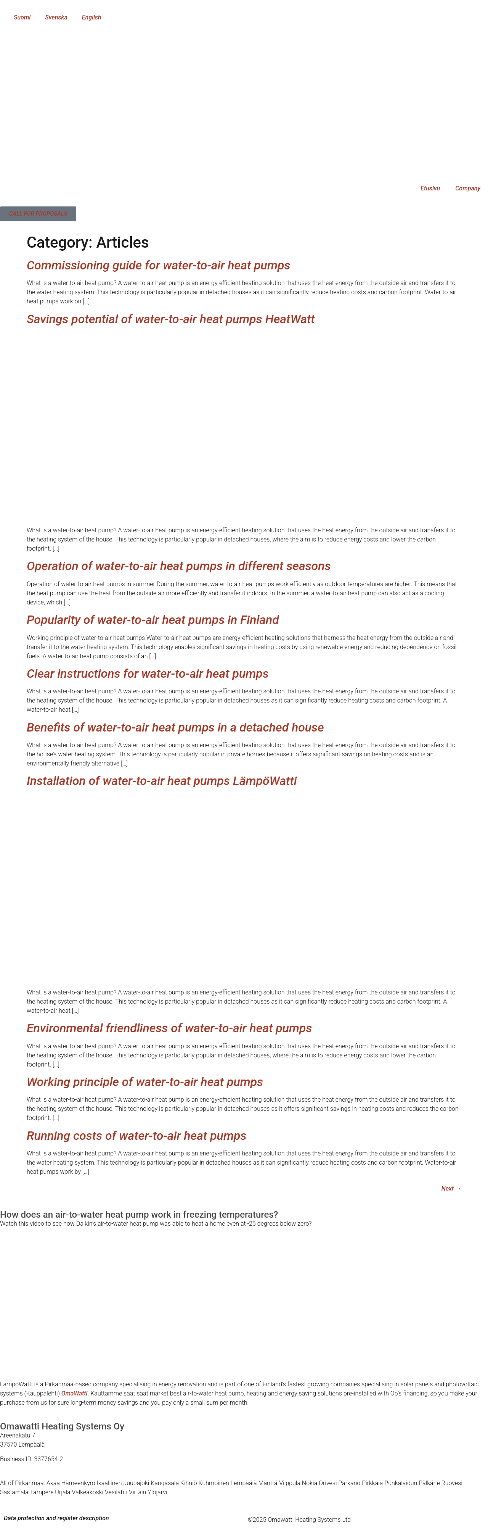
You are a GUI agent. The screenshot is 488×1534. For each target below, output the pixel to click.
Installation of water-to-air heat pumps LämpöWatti (162, 780)
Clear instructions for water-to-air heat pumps (148, 673)
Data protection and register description (56, 1518)
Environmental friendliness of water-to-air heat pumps (169, 1028)
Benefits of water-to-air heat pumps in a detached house (175, 727)
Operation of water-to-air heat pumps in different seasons (179, 566)
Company (467, 188)
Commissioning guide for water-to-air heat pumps (158, 265)
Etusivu (430, 188)
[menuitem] (18, 17)
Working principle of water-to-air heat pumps (145, 1082)
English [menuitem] (91, 17)
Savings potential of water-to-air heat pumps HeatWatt (171, 319)
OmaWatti (74, 1393)
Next (451, 1188)
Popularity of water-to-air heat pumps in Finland (153, 619)
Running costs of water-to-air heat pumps (136, 1135)
